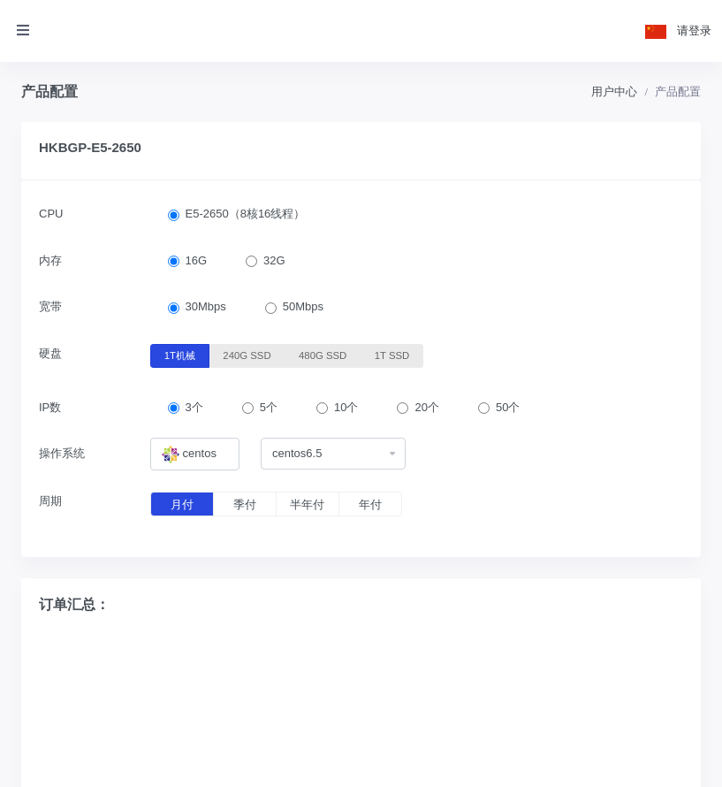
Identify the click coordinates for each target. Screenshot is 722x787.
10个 (346, 407)
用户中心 (614, 91)
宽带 (50, 306)
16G (197, 260)
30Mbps (206, 306)
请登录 (694, 30)
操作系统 (62, 453)
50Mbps (303, 306)
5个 (268, 407)
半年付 (307, 504)
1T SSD (392, 354)
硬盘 (50, 353)
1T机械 (179, 354)
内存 (50, 260)
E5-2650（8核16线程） (246, 213)
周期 (50, 501)
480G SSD (322, 354)
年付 (370, 504)
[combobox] (195, 454)
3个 (194, 407)
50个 (508, 407)
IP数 (50, 407)
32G (274, 260)
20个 (426, 407)
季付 (244, 504)
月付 (182, 504)
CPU (51, 213)
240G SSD (246, 354)
